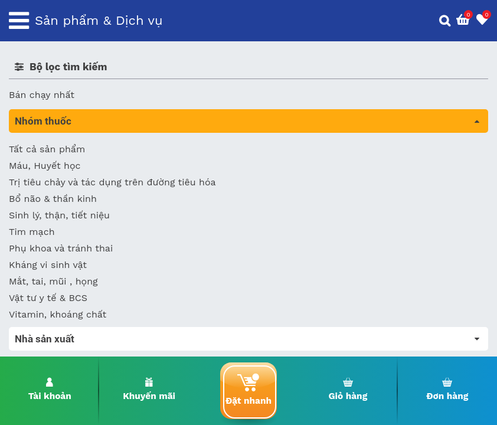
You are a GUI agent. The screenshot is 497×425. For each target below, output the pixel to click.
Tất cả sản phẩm (47, 149)
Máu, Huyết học (45, 165)
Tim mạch (32, 231)
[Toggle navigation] (19, 20)
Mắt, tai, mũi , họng (53, 281)
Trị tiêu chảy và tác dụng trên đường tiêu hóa (112, 182)
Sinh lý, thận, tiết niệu (59, 215)
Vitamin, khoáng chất (57, 314)
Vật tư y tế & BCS (48, 297)
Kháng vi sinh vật (48, 264)
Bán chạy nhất (41, 94)
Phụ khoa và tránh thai (61, 248)
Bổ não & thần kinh (53, 198)
